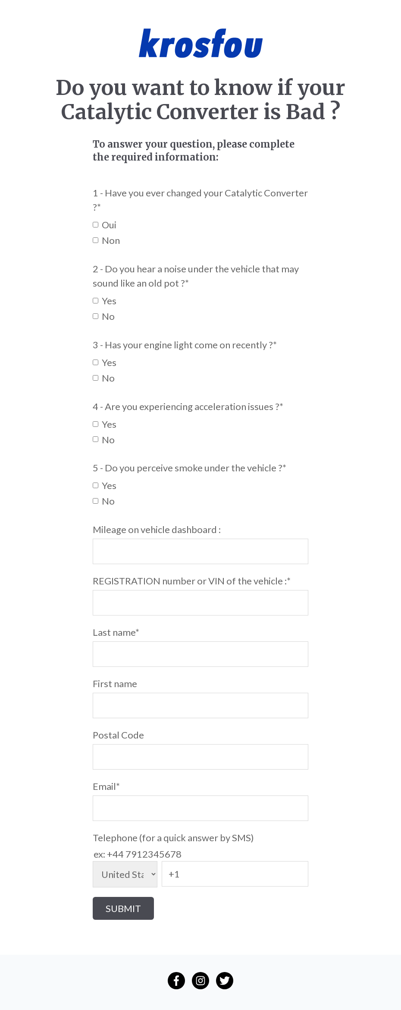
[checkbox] (200, 231)
